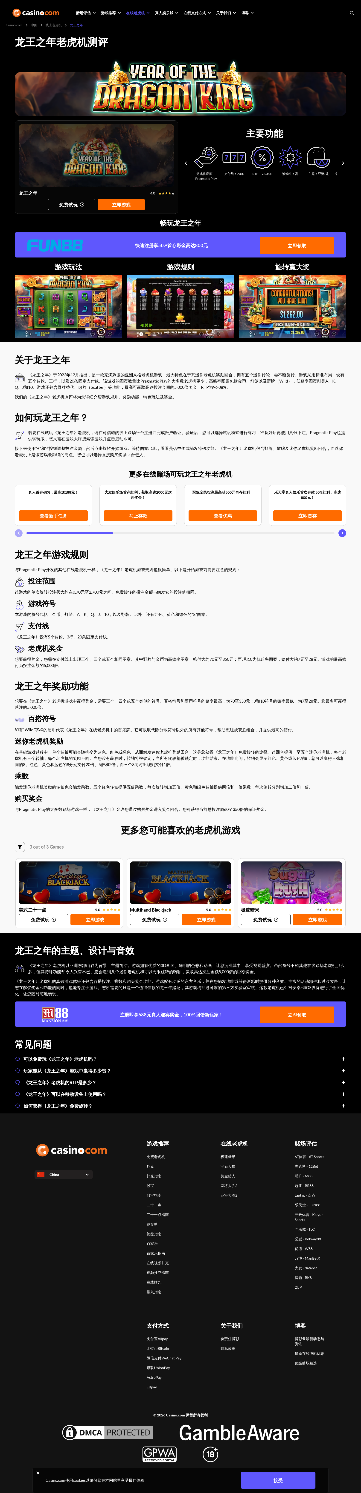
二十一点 (154, 1205)
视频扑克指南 (158, 1272)
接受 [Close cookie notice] (278, 1480)
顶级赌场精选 (306, 1363)
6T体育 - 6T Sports (309, 1156)
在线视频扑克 (158, 1263)
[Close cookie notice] (38, 1473)
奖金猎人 (228, 1176)
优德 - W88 (304, 1248)
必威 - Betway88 (308, 1239)
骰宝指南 (154, 1195)
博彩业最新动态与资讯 (309, 1341)
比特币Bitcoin (158, 1348)
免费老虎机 (156, 1156)
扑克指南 (154, 1176)
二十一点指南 (158, 1214)
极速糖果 (228, 1156)
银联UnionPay (158, 1367)
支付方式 (158, 1325)
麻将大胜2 (229, 1195)
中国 (34, 25)
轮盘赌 (152, 1224)
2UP (298, 1287)
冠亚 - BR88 (304, 1185)
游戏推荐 (158, 1143)
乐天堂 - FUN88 (307, 1205)
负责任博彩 (230, 1338)
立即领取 (297, 245)
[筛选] (20, 847)
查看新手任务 (53, 515)
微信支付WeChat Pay (164, 1358)
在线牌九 (154, 1282)
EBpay (152, 1387)
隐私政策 (228, 1348)
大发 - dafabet (306, 1268)
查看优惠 (223, 515)
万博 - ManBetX (307, 1258)
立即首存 (307, 515)
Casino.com (14, 25)
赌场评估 (306, 1143)
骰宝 (150, 1185)
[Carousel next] (343, 163)
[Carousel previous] (186, 163)
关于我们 (232, 1325)
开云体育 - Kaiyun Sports (309, 1217)
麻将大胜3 (229, 1185)
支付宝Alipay (157, 1338)
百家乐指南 (156, 1253)
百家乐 (152, 1243)
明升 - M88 (303, 1176)
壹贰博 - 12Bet (306, 1166)
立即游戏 (121, 204)
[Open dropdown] (64, 1174)
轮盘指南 (154, 1234)
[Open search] (351, 13)
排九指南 (154, 1292)
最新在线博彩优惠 (309, 1353)
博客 (300, 1325)
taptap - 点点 (305, 1195)
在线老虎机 (234, 1143)
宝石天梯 (228, 1166)
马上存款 (138, 515)
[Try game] (71, 204)
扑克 (150, 1166)
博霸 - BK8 (303, 1277)
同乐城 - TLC (305, 1229)
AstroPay (154, 1377)
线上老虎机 (54, 25)
